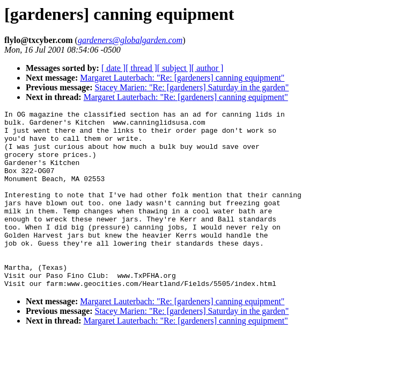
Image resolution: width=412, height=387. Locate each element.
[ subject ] (174, 68)
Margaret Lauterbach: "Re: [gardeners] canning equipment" (182, 77)
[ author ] (208, 68)
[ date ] (113, 68)
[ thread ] (141, 68)
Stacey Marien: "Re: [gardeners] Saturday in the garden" (192, 87)
